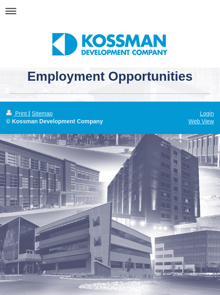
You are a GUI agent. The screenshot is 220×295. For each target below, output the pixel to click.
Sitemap (41, 113)
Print (17, 113)
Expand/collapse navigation (110, 11)
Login (207, 113)
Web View (201, 121)
